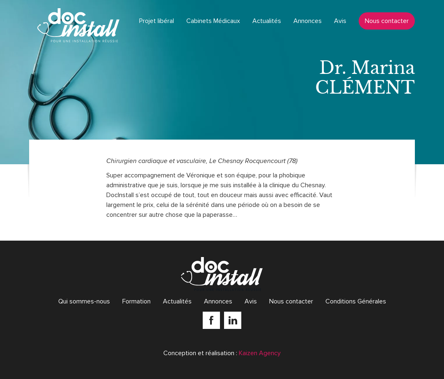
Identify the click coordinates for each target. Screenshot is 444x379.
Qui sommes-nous (84, 301)
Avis (340, 21)
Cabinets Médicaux (213, 21)
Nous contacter (387, 21)
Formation (136, 301)
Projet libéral (156, 21)
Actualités (266, 21)
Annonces (307, 21)
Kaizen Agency (260, 353)
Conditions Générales (355, 301)
